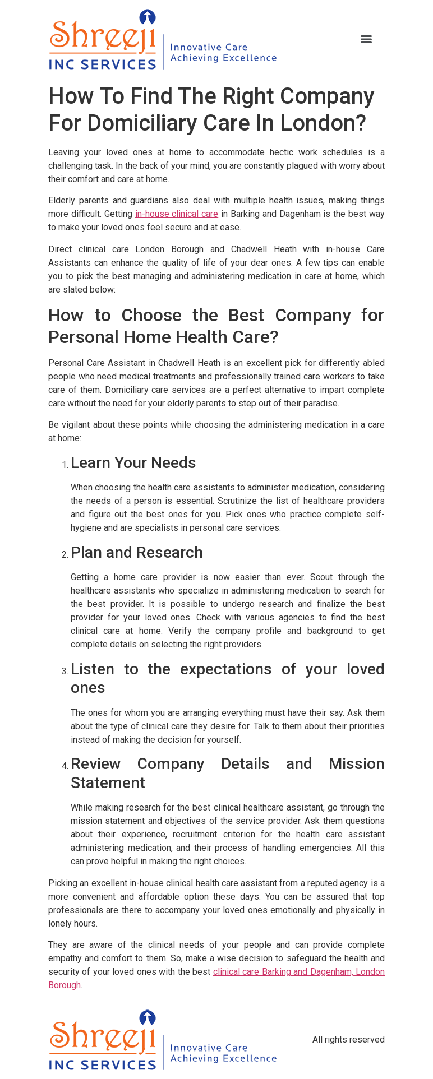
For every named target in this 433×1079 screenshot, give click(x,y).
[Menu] (366, 39)
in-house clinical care (177, 214)
